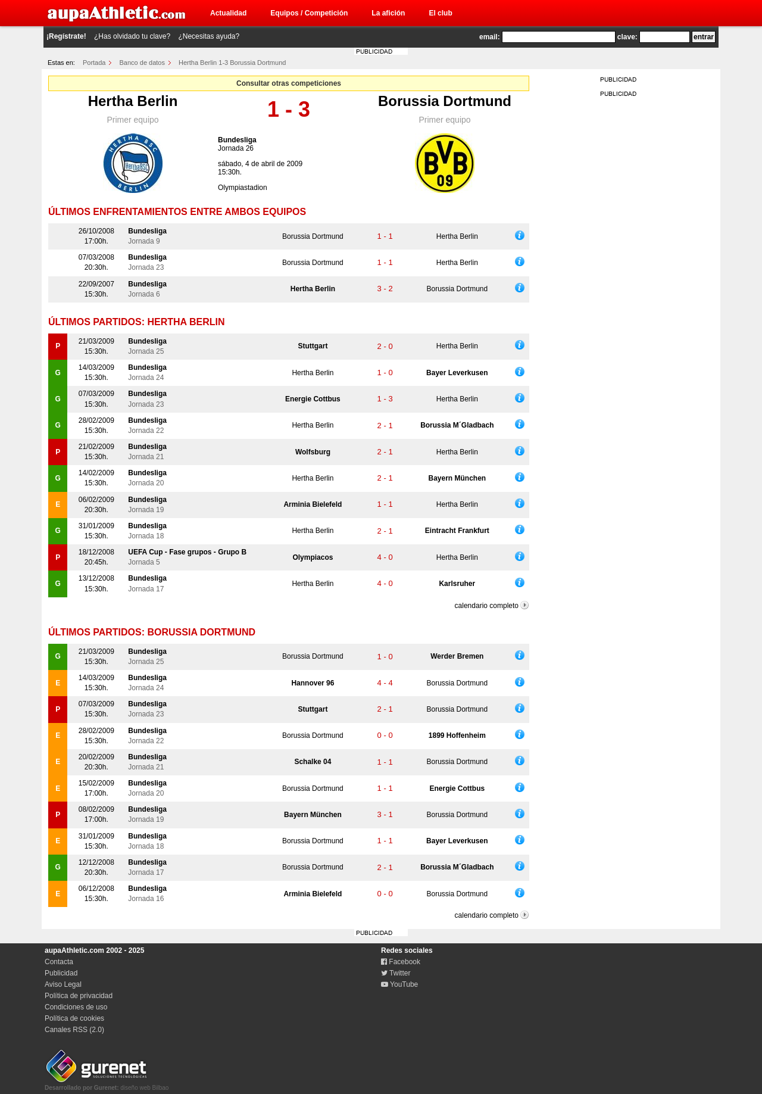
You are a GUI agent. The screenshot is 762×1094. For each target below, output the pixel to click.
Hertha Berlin (133, 101)
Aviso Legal (63, 984)
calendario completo (487, 605)
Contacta (59, 962)
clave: (627, 37)
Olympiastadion (242, 187)
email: (489, 37)
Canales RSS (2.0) (74, 1030)
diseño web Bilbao (106, 1084)
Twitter (395, 973)
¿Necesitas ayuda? (208, 36)
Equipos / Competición (309, 13)
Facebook (400, 962)
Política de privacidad (79, 996)
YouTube (399, 984)
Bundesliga (237, 140)
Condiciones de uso (76, 1007)
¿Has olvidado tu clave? (132, 36)
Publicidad (61, 973)
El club (440, 13)
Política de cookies (74, 1018)
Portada (94, 62)
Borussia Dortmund (444, 101)
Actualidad (228, 13)
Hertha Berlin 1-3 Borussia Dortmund (232, 62)
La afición (388, 13)
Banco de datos (142, 62)
